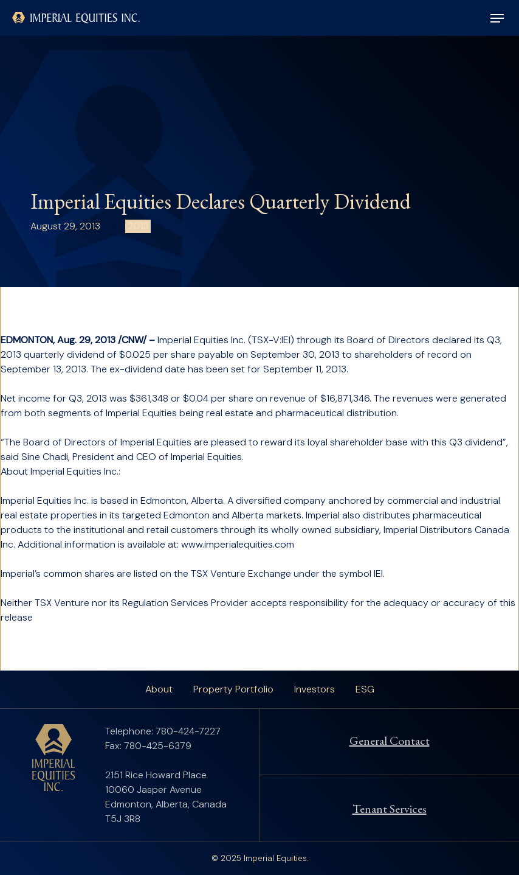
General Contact (389, 740)
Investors (314, 689)
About (159, 689)
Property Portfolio (233, 689)
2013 (138, 226)
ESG (365, 689)
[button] (497, 18)
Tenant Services (389, 808)
